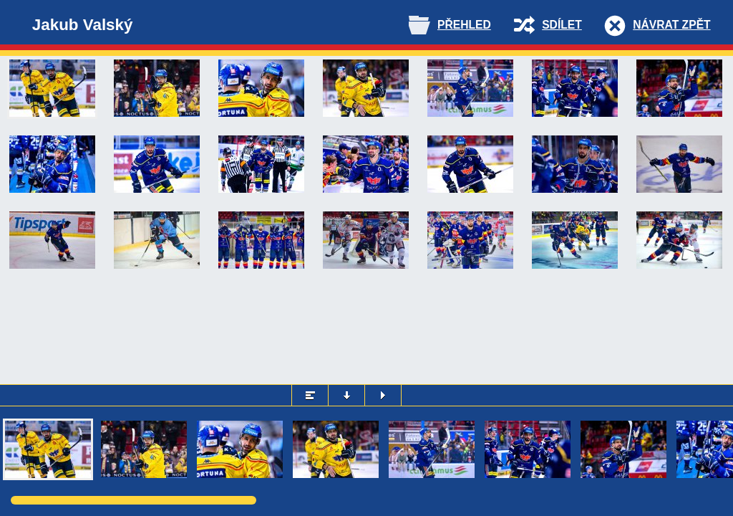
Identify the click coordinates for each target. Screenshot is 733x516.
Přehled (464, 25)
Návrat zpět (671, 25)
